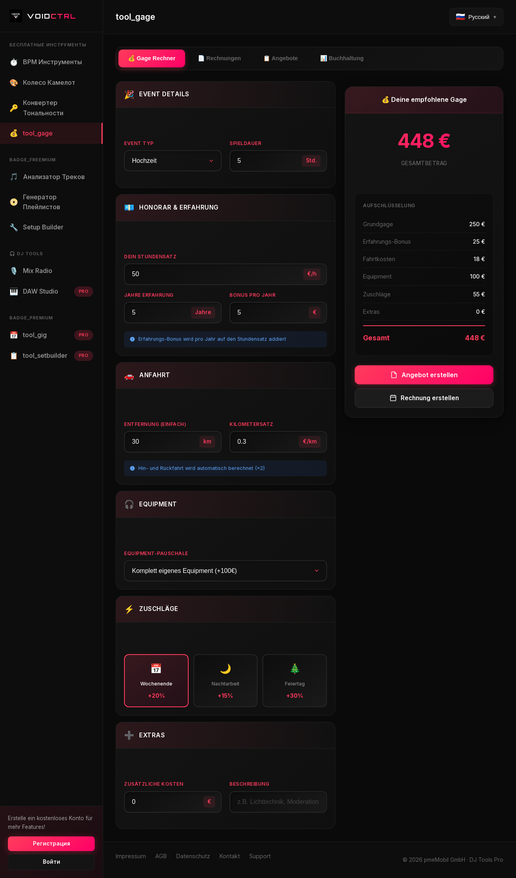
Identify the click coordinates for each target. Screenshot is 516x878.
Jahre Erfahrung (149, 295)
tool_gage (31, 133)
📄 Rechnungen (219, 58)
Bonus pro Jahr (252, 295)
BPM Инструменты (46, 62)
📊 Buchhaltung (342, 58)
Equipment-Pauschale (156, 553)
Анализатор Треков (47, 176)
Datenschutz (193, 856)
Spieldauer (245, 143)
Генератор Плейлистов (35, 202)
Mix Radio (31, 271)
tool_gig (51, 335)
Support (260, 856)
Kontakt (230, 856)
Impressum (131, 856)
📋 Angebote (280, 58)
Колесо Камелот (42, 82)
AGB (161, 856)
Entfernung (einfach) (155, 424)
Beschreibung (249, 784)
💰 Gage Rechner (152, 58)
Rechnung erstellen (424, 398)
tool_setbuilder (51, 355)
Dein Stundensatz (150, 257)
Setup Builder (36, 227)
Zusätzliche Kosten (153, 784)
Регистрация (51, 843)
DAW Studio (51, 291)
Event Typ (139, 143)
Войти (51, 862)
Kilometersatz (251, 424)
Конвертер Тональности (36, 108)
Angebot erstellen (424, 375)
